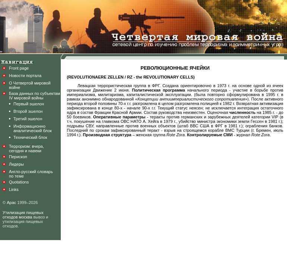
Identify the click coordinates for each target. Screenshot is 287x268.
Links (14, 189)
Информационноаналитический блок (32, 128)
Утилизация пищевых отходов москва (23, 214)
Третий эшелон (27, 119)
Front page (19, 68)
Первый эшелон (28, 104)
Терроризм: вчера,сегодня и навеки (26, 148)
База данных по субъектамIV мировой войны (34, 95)
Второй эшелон (27, 111)
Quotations (19, 182)
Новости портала (25, 75)
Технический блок (30, 137)
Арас (11, 202)
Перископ (18, 156)
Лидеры (16, 164)
